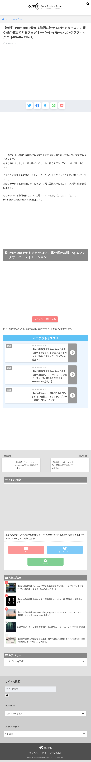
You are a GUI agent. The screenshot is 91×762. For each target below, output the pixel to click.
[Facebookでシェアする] (36, 105)
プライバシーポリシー (39, 755)
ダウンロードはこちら (45, 320)
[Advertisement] (45, 133)
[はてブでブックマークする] (45, 105)
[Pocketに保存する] (63, 105)
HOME (45, 749)
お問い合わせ (56, 755)
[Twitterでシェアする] (27, 105)
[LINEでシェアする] (54, 105)
